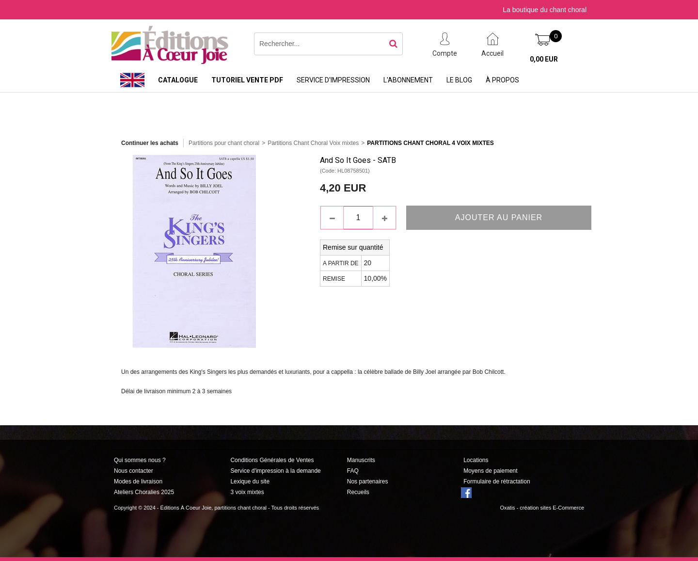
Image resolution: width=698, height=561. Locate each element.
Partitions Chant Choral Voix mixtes (313, 143)
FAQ (353, 470)
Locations (475, 460)
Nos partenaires (367, 481)
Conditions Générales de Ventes (272, 460)
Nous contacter (133, 470)
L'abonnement (408, 80)
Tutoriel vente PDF (247, 80)
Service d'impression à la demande (275, 470)
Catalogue (178, 80)
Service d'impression (333, 80)
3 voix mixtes (247, 492)
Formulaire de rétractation (496, 481)
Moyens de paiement (490, 470)
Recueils (358, 492)
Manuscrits (361, 460)
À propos (502, 80)
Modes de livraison (138, 481)
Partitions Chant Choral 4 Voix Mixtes (430, 143)
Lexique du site (250, 481)
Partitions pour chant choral (224, 143)
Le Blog (459, 80)
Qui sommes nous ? (140, 460)
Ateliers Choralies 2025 (144, 492)
